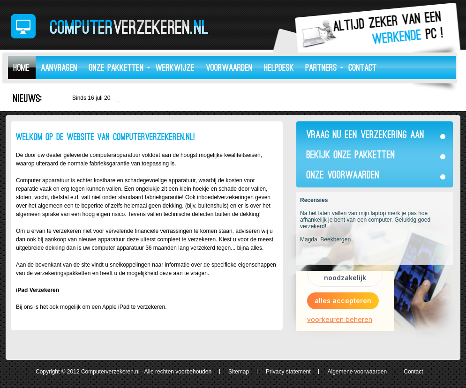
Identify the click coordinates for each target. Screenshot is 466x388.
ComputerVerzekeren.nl (109, 26)
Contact (413, 371)
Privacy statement (288, 371)
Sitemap (238, 371)
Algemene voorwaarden (357, 371)
